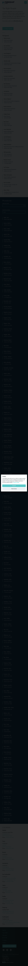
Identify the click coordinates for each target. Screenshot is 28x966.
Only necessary (14, 488)
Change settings (16, 482)
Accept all (14, 485)
